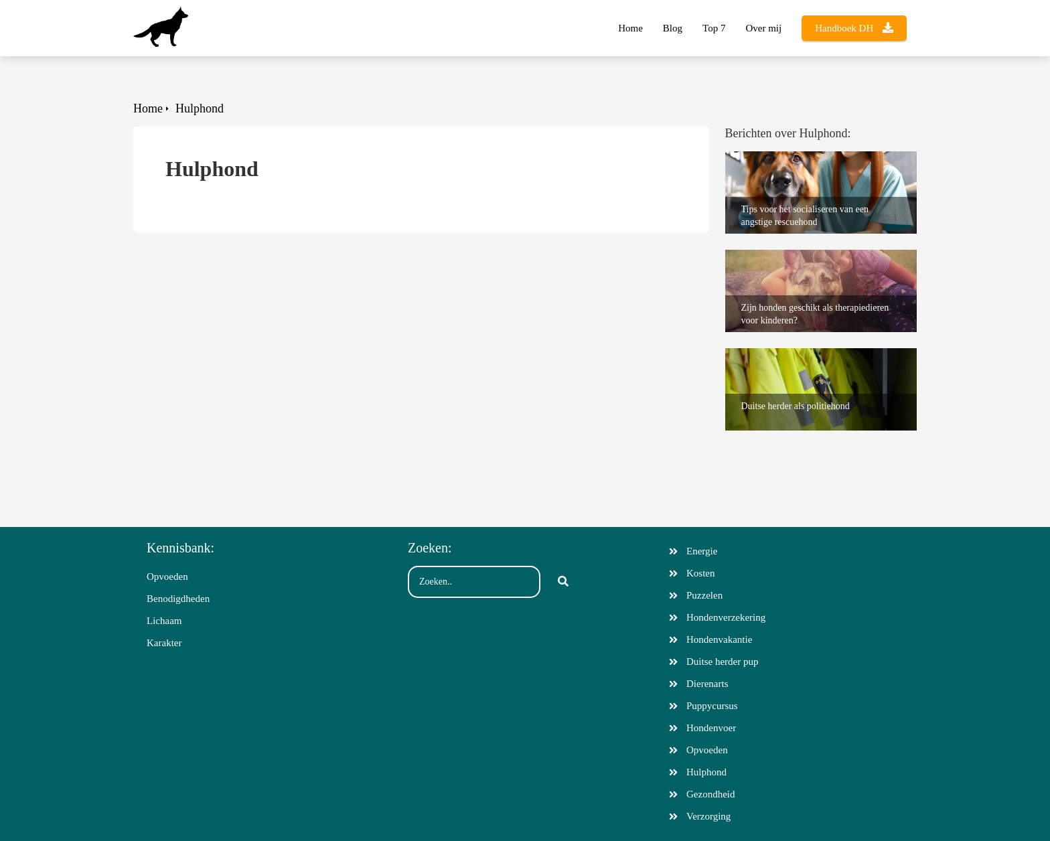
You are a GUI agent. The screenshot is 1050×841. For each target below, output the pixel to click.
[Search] (563, 582)
